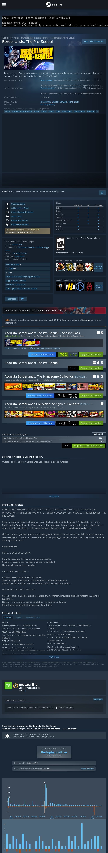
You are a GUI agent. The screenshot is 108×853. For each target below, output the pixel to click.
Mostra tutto (98, 701)
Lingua (36, 792)
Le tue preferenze (70, 730)
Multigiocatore (79, 113)
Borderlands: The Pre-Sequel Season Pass (65, 338)
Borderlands (20, 258)
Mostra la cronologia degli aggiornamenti (23, 278)
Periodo (48, 792)
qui (57, 709)
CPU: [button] (61, 811)
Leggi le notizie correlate (16, 282)
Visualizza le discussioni (16, 286)
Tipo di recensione (8, 792)
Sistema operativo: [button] (46, 811)
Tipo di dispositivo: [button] (86, 811)
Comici (44, 113)
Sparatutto (90, 113)
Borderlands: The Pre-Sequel (33, 338)
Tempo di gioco (60, 792)
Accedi (5, 193)
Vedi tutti (98, 436)
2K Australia (46, 104)
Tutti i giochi (7, 40)
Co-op (7, 113)
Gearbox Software (59, 104)
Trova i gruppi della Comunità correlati (21, 290)
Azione (16, 40)
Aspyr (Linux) (73, 104)
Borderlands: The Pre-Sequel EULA (20, 234)
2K (42, 106)
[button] (27, 233)
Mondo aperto (67, 113)
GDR (58, 113)
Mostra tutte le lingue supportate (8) (70, 225)
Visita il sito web (14, 266)
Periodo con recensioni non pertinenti (92, 792)
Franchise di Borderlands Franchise (35, 40)
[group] (54, 808)
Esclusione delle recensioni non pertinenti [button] (47, 807)
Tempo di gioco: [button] (75, 807)
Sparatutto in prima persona (22, 113)
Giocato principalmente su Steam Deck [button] (18, 811)
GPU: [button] (71, 811)
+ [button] (97, 113)
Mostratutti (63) (98, 262)
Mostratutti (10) (99, 282)
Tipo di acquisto (23, 792)
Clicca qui (86, 321)
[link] (68, 356)
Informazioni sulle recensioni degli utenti (43, 730)
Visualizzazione (75, 792)
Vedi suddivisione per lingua (13, 730)
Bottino (51, 113)
